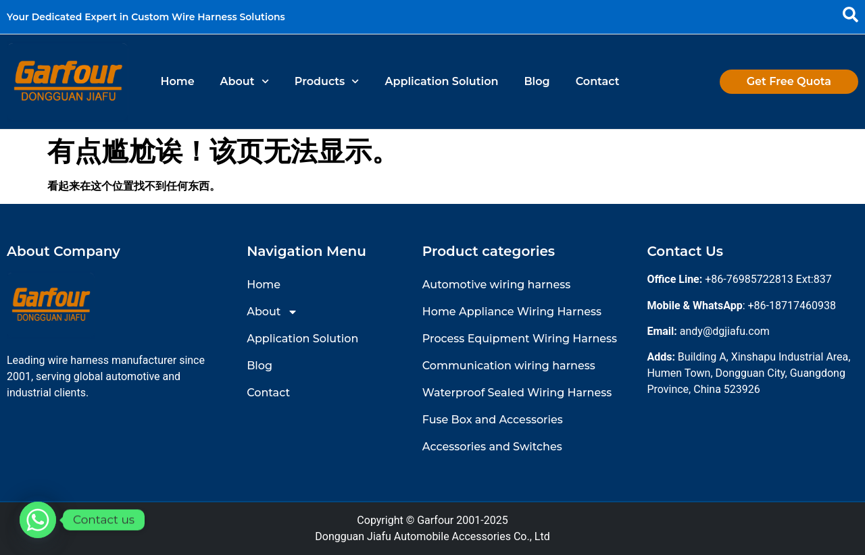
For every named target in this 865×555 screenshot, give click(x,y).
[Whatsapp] (38, 520)
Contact (598, 81)
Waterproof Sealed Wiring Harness (517, 392)
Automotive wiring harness (496, 284)
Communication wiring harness (508, 365)
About (244, 81)
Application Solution (442, 81)
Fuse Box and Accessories (492, 419)
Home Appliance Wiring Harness (511, 311)
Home (177, 81)
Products (327, 81)
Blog (536, 81)
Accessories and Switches (492, 446)
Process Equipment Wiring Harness (519, 338)
